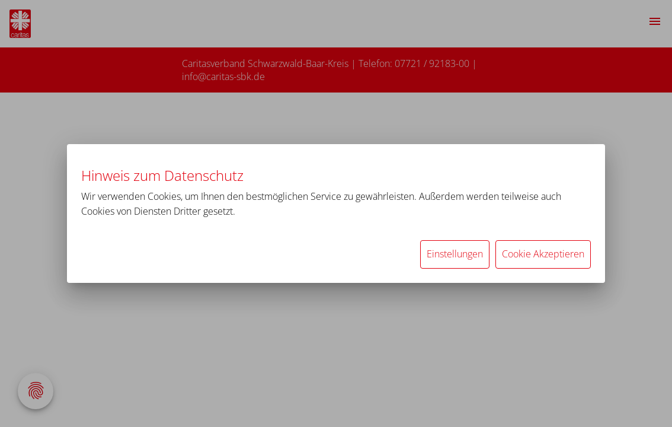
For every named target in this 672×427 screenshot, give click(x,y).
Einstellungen (455, 253)
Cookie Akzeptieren (543, 253)
